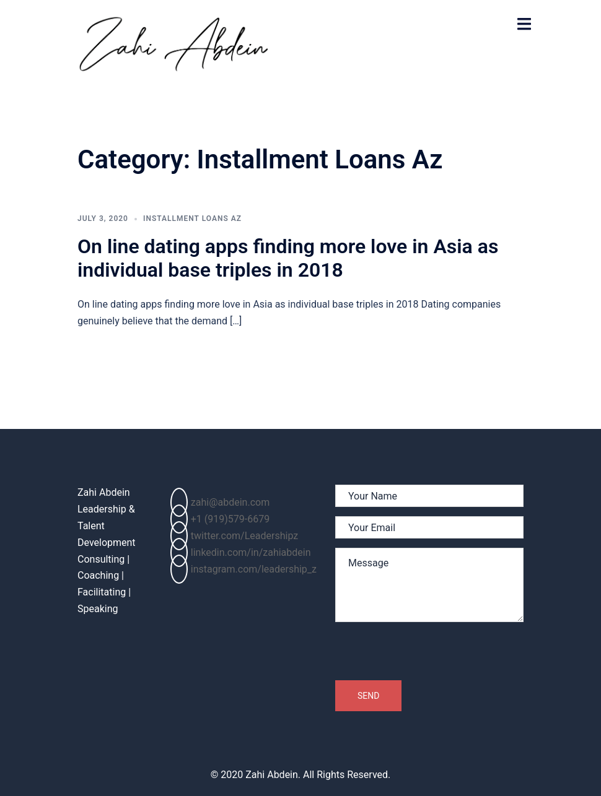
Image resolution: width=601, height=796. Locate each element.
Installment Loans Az (192, 218)
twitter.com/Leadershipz (234, 536)
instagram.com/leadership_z (243, 569)
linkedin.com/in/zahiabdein (240, 552)
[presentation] (429, 655)
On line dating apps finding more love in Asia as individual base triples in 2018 (287, 258)
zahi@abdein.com (220, 502)
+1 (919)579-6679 (220, 519)
